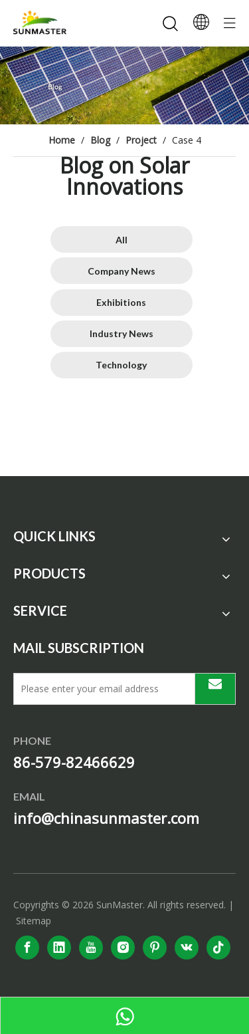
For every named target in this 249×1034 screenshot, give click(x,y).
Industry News (121, 333)
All (121, 239)
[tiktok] (218, 948)
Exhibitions (121, 302)
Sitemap (33, 920)
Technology (121, 364)
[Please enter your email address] (101, 689)
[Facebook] (27, 948)
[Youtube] (91, 948)
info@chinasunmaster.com (106, 818)
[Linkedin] (59, 948)
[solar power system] (124, 85)
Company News (121, 271)
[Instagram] (123, 948)
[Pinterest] (155, 948)
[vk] (187, 948)
